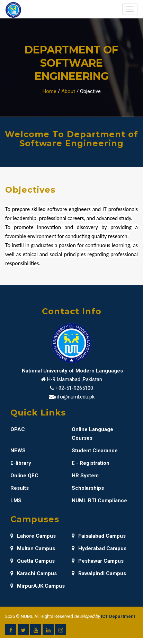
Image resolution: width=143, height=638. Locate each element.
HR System (85, 475)
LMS (15, 500)
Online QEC (24, 475)
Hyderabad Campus (99, 548)
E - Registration (90, 463)
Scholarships (88, 488)
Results (19, 488)
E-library (20, 463)
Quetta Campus (32, 561)
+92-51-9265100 (74, 388)
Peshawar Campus (98, 561)
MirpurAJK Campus (37, 586)
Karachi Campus (33, 573)
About (68, 91)
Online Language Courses (92, 433)
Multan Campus (32, 548)
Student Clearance (95, 450)
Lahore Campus (33, 536)
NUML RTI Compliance (99, 500)
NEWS (18, 450)
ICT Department (118, 616)
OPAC (17, 429)
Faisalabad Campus (99, 536)
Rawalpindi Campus (99, 573)
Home (49, 91)
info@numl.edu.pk (74, 397)
